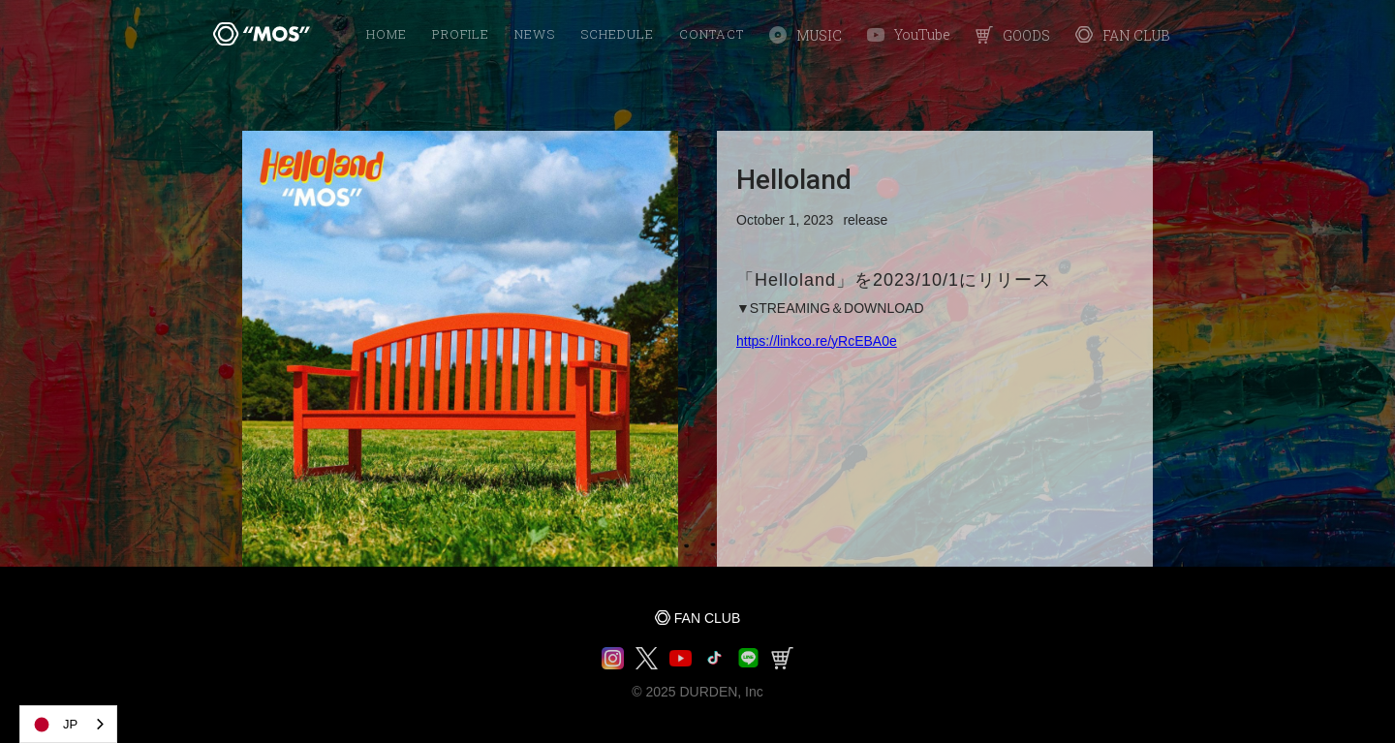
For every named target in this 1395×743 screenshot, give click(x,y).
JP (54, 724)
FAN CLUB (707, 618)
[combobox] (68, 724)
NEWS (534, 34)
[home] (261, 34)
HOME (386, 34)
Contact (711, 34)
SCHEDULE (617, 34)
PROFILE (460, 34)
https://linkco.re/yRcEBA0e (816, 341)
